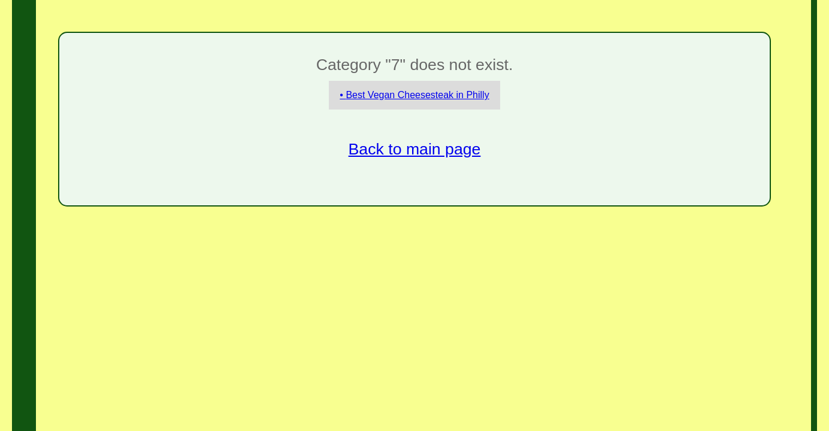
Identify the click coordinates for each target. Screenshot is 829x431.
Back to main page (415, 149)
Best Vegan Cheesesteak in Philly (417, 95)
